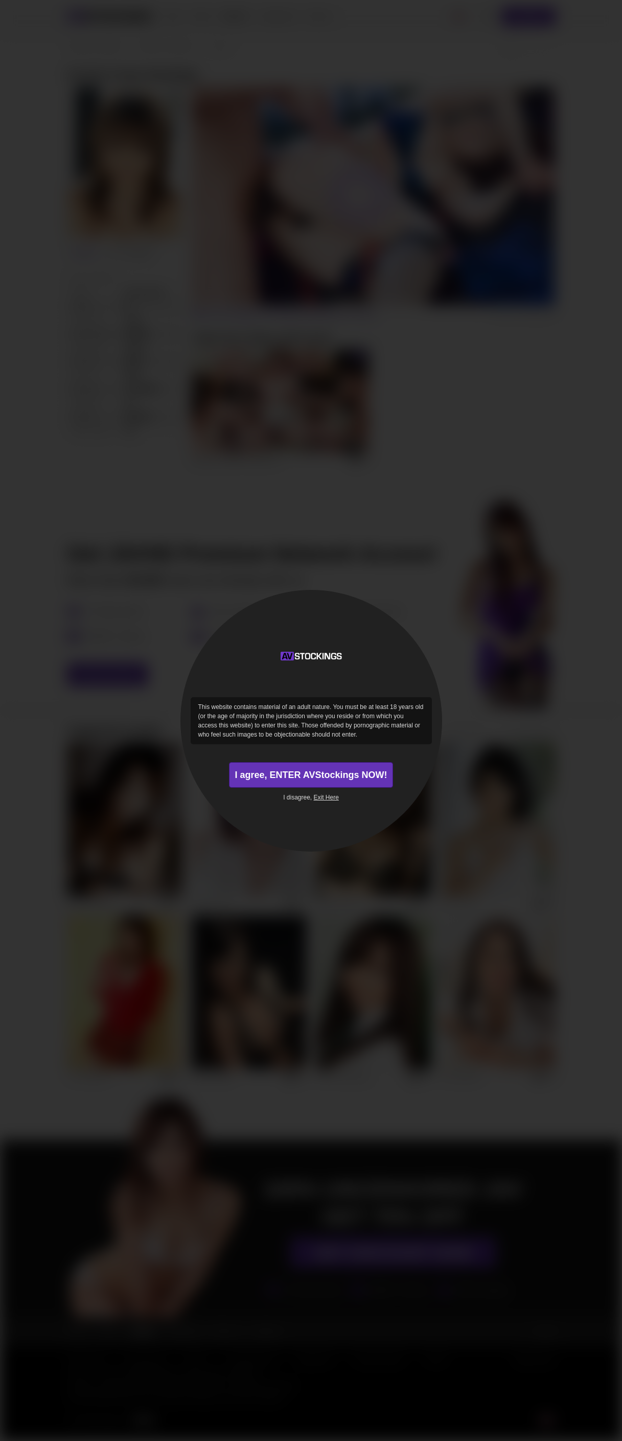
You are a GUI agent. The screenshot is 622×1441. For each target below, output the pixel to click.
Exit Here (326, 797)
